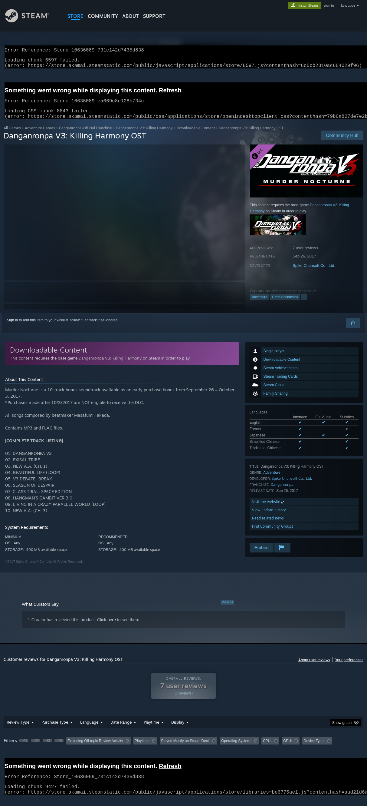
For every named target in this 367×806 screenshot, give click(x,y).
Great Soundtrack (285, 304)
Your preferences (349, 667)
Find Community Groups (272, 533)
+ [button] (304, 304)
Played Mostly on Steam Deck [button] (185, 748)
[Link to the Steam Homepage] (31, 20)
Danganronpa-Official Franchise (85, 135)
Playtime (151, 729)
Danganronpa (282, 491)
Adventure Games (40, 135)
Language (89, 729)
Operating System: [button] (236, 748)
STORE (75, 16)
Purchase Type (54, 729)
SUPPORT (154, 16)
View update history (269, 517)
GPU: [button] (287, 748)
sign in (329, 5)
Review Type (18, 729)
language (348, 5)
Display (177, 729)
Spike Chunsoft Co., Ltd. (314, 272)
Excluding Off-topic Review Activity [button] (95, 748)
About (130, 16)
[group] (183, 749)
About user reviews (314, 667)
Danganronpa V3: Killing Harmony (144, 135)
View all (227, 609)
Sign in (12, 327)
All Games (12, 135)
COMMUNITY (103, 16)
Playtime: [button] (142, 748)
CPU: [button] (267, 748)
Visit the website (268, 509)
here (111, 627)
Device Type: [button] (314, 748)
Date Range (121, 729)
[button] (23, 747)
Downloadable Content (196, 135)
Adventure (259, 304)
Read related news (268, 525)
